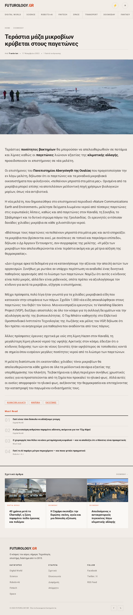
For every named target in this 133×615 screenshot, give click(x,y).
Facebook (92, 570)
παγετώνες (51, 402)
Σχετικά (52, 570)
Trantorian (13, 53)
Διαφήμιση (53, 582)
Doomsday (109, 14)
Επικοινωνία (54, 576)
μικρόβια (35, 402)
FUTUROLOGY (19, 5)
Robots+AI (47, 14)
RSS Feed (92, 582)
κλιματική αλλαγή (16, 402)
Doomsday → (122, 474)
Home (7, 28)
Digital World (13, 14)
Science (30, 14)
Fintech (63, 14)
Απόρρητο (53, 588)
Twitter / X (92, 576)
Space (76, 14)
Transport (91, 14)
